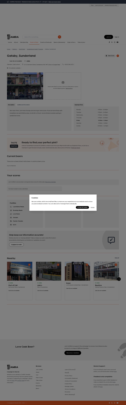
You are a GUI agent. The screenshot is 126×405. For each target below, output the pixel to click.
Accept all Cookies (82, 207)
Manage (92, 207)
